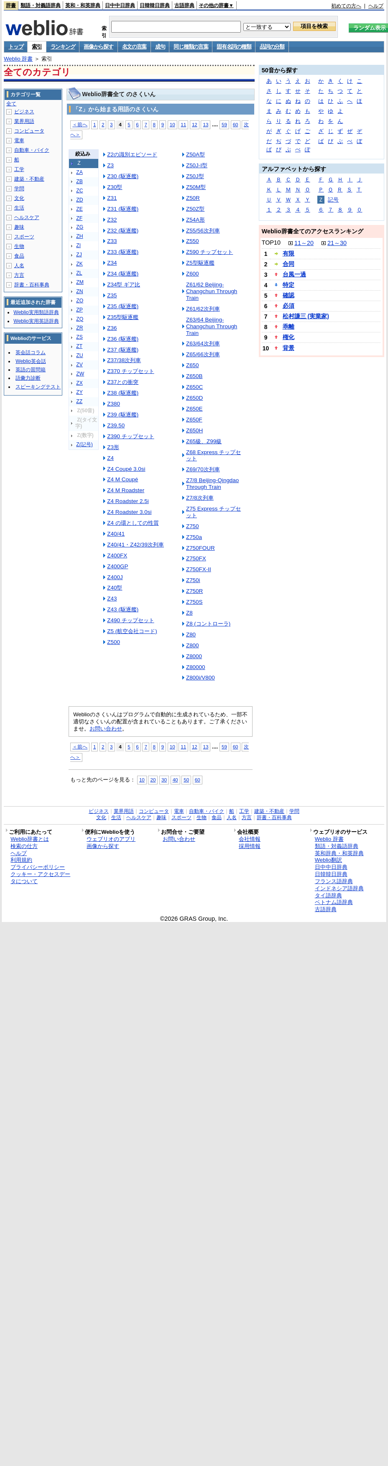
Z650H (194, 430)
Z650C (194, 387)
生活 (19, 208)
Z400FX (117, 555)
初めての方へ (346, 6)
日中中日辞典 (120, 5)
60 (235, 124)
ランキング (63, 46)
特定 (288, 284)
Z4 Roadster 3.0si (129, 512)
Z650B (194, 376)
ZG (79, 227)
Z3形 (113, 447)
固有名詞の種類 (234, 46)
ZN (79, 291)
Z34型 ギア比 (123, 284)
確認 (288, 295)
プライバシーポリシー (37, 867)
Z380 (113, 404)
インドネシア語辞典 (339, 888)
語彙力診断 (28, 378)
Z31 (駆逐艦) (122, 209)
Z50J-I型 (196, 165)
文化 (19, 198)
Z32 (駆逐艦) (122, 230)
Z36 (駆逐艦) (122, 339)
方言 (19, 275)
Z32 (112, 220)
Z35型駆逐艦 (122, 317)
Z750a (194, 537)
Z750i (193, 580)
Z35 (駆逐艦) (122, 306)
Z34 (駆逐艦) (122, 274)
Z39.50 (116, 425)
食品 (19, 256)
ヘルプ (375, 6)
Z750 (192, 526)
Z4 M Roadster (125, 490)
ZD (79, 200)
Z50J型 (195, 176)
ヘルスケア (26, 217)
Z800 (192, 645)
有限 (288, 253)
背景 (288, 348)
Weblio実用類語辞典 (36, 312)
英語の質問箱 (30, 370)
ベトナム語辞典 (334, 902)
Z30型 (114, 187)
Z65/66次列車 (203, 354)
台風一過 (294, 274)
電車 (19, 140)
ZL (79, 273)
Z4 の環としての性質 (132, 523)
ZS (79, 337)
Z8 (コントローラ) (208, 624)
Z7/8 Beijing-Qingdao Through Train (212, 483)
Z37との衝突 (122, 382)
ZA (79, 172)
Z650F (194, 419)
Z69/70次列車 (203, 469)
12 (194, 124)
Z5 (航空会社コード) (132, 631)
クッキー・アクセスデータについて (40, 877)
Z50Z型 (195, 209)
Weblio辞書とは (29, 839)
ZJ (79, 255)
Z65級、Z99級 (204, 441)
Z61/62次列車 (203, 309)
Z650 (192, 365)
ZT (79, 346)
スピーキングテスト (38, 387)
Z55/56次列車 (203, 230)
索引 (36, 46)
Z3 (110, 165)
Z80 (191, 634)
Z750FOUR (200, 548)
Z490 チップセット (130, 620)
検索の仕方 (24, 846)
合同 (288, 264)
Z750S (194, 602)
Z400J (115, 577)
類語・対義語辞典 (40, 5)
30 (164, 779)
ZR (79, 328)
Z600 (192, 274)
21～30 (337, 243)
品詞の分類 (272, 46)
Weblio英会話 (30, 361)
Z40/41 (116, 534)
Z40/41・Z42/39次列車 (135, 544)
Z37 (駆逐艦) (122, 350)
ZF (79, 218)
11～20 (304, 243)
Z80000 (195, 667)
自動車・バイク (31, 150)
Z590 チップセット (209, 252)
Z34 (112, 263)
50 (186, 779)
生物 (19, 246)
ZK (79, 264)
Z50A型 (195, 154)
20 (153, 779)
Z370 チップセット (130, 371)
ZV (79, 365)
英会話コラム (30, 352)
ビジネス (24, 112)
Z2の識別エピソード (132, 154)
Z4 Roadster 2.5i (127, 501)
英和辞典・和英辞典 (339, 853)
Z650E (194, 409)
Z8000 (194, 656)
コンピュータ (29, 131)
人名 (19, 265)
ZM (80, 282)
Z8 (189, 613)
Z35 (112, 295)
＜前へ (79, 124)
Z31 (112, 198)
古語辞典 (184, 5)
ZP (79, 310)
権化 (288, 337)
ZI (78, 245)
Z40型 (114, 588)
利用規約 (21, 860)
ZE (79, 209)
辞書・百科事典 (31, 285)
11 (183, 124)
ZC (79, 191)
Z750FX (196, 558)
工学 (19, 169)
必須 (288, 305)
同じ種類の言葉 (191, 46)
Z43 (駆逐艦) (122, 609)
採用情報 (249, 846)
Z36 (112, 328)
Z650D (194, 398)
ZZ (79, 401)
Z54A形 (195, 220)
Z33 (112, 241)
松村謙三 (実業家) (306, 316)
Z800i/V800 (200, 677)
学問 (19, 189)
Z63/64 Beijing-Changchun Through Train (211, 326)
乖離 (288, 326)
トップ (15, 46)
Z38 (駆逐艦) (122, 393)
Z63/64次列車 (203, 343)
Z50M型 (196, 187)
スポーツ (24, 237)
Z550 (192, 241)
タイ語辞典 (328, 895)
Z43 (112, 598)
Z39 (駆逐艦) (122, 414)
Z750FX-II (198, 569)
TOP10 (271, 242)
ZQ (79, 319)
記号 (333, 200)
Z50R (193, 198)
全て (11, 103)
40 (175, 779)
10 (172, 124)
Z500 (113, 642)
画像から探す (98, 46)
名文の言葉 (134, 46)
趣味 (19, 227)
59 (224, 124)
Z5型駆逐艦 (200, 263)
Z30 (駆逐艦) (122, 176)
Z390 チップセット (130, 436)
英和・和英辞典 (82, 5)
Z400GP (117, 566)
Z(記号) (84, 444)
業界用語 (24, 121)
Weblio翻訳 (328, 860)
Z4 (110, 458)
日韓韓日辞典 (155, 5)
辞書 (11, 5)
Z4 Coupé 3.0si (126, 469)
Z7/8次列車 (200, 498)
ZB (79, 181)
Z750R (194, 591)
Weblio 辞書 (18, 59)
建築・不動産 (29, 179)
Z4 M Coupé (122, 479)
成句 (160, 46)
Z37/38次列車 (124, 360)
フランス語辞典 (334, 881)
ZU (79, 355)
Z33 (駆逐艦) (122, 252)
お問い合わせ (105, 728)
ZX (79, 383)
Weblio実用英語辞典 (36, 321)
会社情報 (249, 839)
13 (205, 124)
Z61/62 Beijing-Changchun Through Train (211, 291)
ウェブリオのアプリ (111, 839)
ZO (79, 301)
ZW (80, 374)
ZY (79, 392)
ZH (79, 236)
